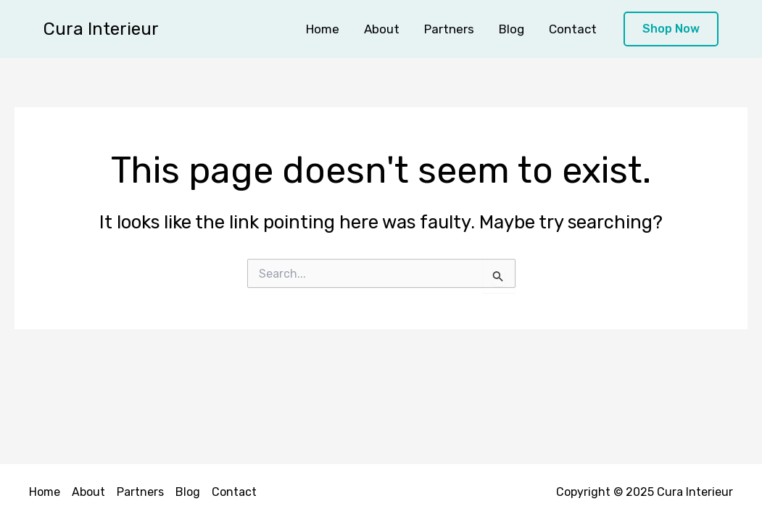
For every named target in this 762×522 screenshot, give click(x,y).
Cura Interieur (101, 29)
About (381, 29)
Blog (511, 29)
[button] (671, 29)
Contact (573, 29)
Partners (449, 29)
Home (322, 29)
